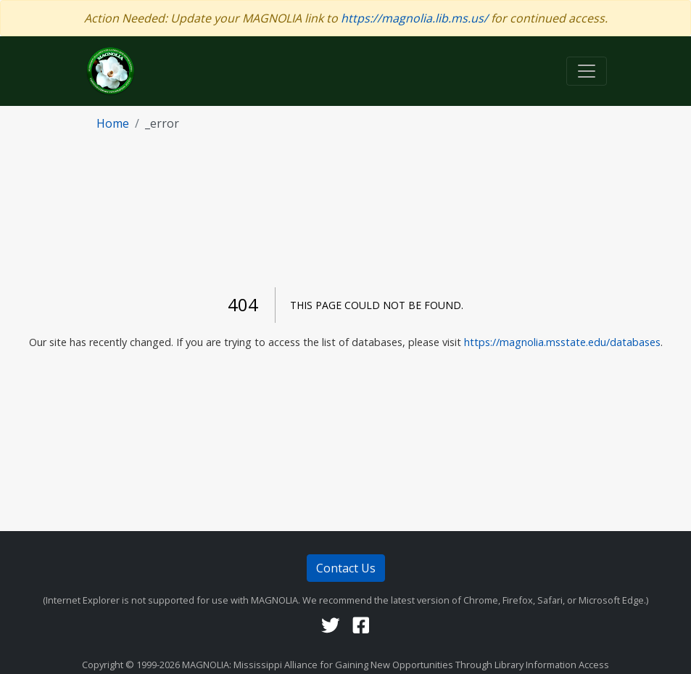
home (112, 123)
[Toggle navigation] (586, 71)
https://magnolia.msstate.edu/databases (562, 342)
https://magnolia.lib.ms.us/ (414, 18)
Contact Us (346, 568)
